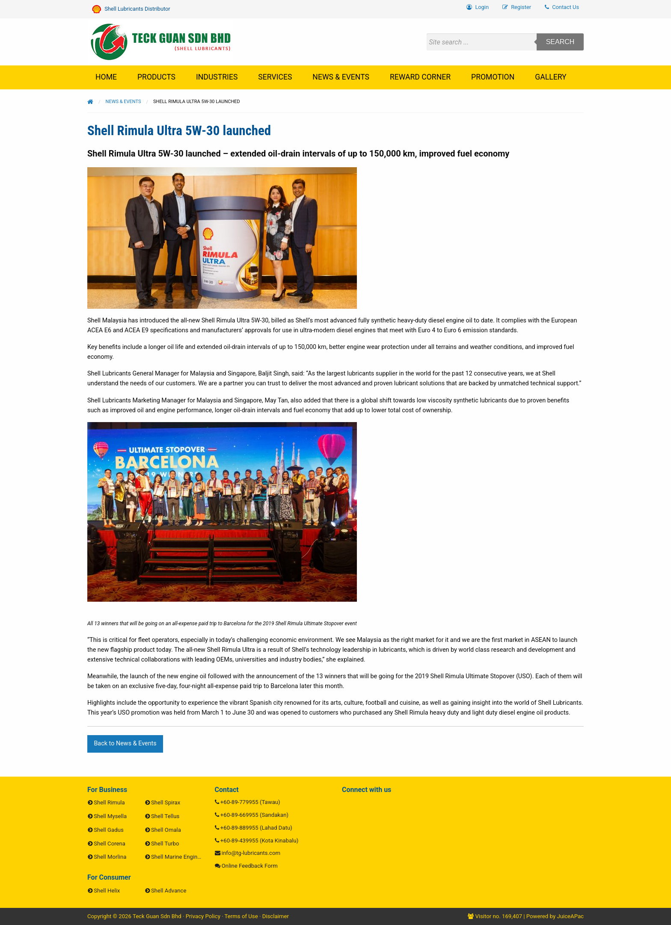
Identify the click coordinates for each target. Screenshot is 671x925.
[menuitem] (562, 7)
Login (477, 7)
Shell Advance (168, 890)
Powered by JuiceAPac (555, 916)
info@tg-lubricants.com (251, 853)
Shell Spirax (165, 802)
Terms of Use (241, 916)
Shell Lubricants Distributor (131, 9)
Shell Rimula (109, 802)
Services (275, 77)
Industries (217, 77)
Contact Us (562, 7)
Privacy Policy (203, 916)
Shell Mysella (110, 816)
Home (106, 77)
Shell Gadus (108, 830)
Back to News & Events (125, 743)
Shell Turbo (165, 843)
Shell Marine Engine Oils (181, 857)
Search (560, 41)
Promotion (492, 77)
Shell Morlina (110, 857)
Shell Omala (166, 830)
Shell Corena (109, 843)
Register (516, 7)
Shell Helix (107, 890)
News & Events (340, 77)
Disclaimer (275, 916)
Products (156, 77)
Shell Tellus (165, 816)
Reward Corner (420, 77)
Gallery (550, 77)
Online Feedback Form (250, 866)
